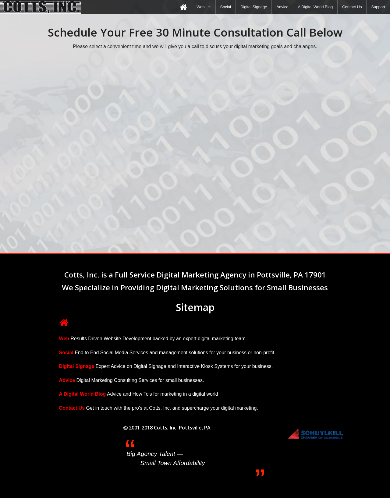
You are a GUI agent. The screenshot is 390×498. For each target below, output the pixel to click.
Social (225, 7)
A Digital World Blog (315, 7)
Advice (282, 7)
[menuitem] (183, 7)
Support (378, 7)
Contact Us (352, 7)
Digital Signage (253, 7)
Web (201, 7)
